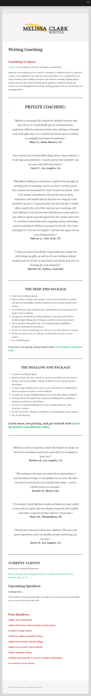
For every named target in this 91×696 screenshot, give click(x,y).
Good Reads (49, 11)
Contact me (13, 67)
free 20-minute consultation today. (44, 425)
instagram (45, 11)
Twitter (42, 11)
